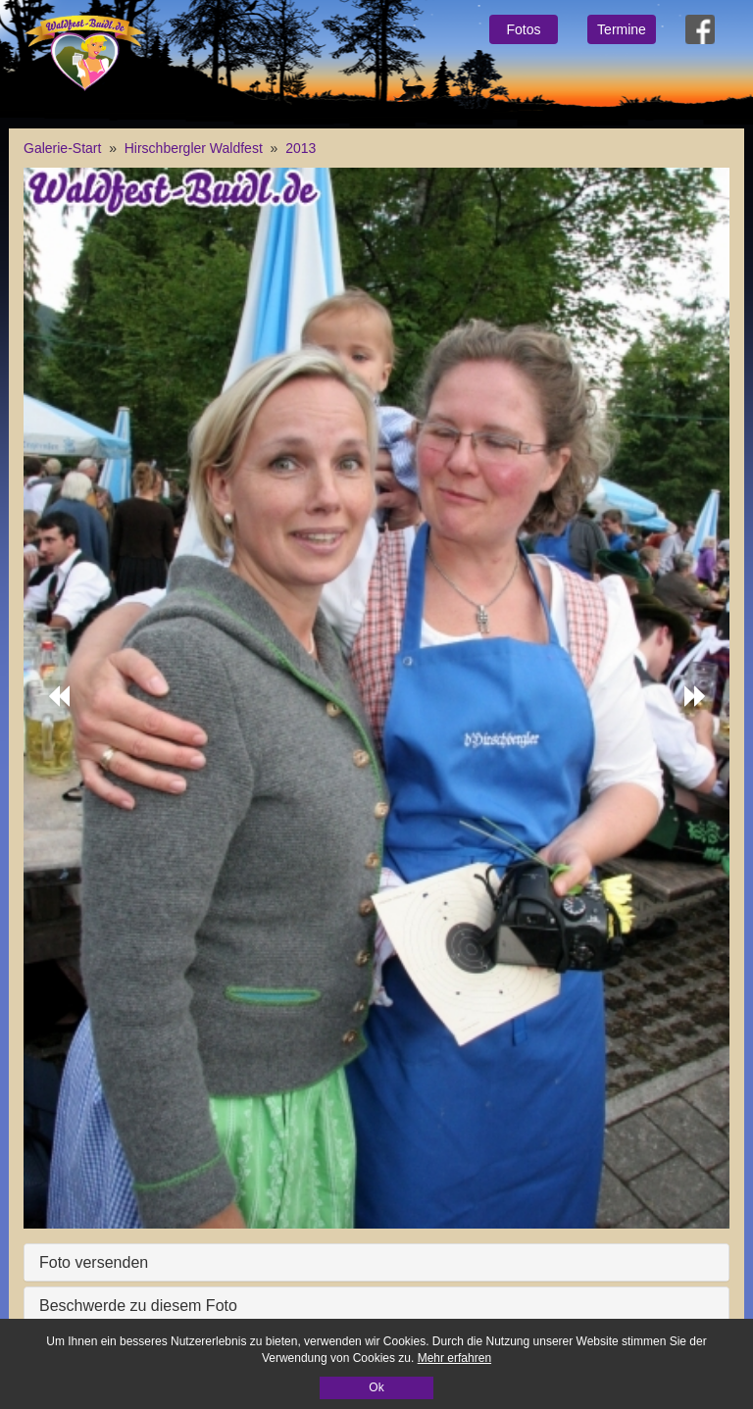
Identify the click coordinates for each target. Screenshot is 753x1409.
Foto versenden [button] (93, 1262)
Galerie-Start (62, 148)
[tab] (376, 1263)
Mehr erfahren (454, 1358)
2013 (300, 148)
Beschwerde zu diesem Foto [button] (138, 1305)
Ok (376, 1387)
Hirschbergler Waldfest (194, 148)
